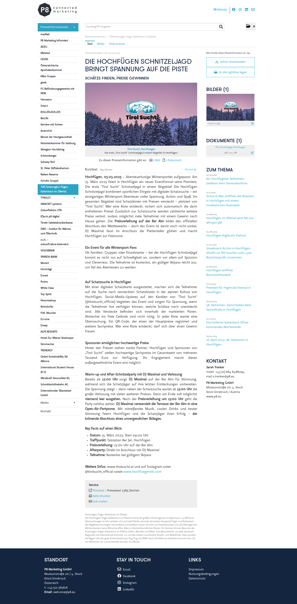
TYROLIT (58, 198)
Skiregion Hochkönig (52, 149)
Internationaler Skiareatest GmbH (56, 393)
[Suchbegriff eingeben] (154, 27)
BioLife (44, 118)
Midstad (45, 53)
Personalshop (48, 300)
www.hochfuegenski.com (142, 472)
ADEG (44, 47)
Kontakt (46, 411)
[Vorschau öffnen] (141, 114)
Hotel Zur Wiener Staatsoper (57, 338)
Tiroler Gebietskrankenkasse (57, 223)
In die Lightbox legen (230, 72)
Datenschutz (197, 578)
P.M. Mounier (48, 313)
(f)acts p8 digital (50, 216)
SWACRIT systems (51, 204)
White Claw (47, 288)
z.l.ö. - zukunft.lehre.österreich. (55, 242)
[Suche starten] (221, 27)
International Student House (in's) (57, 370)
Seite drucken (102, 496)
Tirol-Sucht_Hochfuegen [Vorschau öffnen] (141, 149)
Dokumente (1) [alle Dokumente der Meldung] (224, 141)
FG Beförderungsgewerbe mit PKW (57, 91)
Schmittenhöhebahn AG (54, 384)
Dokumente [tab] (117, 44)
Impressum (196, 569)
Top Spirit (46, 294)
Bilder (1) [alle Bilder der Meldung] (217, 89)
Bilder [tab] (101, 44)
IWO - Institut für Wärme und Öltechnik (56, 231)
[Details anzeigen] (252, 124)
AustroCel (46, 131)
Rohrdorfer (47, 307)
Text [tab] (90, 44)
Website (220, 10)
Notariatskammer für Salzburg (58, 143)
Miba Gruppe (48, 76)
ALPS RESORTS (49, 332)
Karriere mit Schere (52, 125)
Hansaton (46, 100)
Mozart (45, 263)
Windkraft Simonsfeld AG (55, 378)
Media (58, 402)
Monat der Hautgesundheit (56, 137)
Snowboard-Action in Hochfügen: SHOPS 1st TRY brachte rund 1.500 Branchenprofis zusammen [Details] (229, 253)
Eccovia (45, 319)
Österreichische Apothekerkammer (51, 68)
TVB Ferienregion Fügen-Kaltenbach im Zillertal (55, 189)
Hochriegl (46, 269)
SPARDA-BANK (49, 257)
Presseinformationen (58, 27)
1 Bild (156, 160)
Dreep (44, 325)
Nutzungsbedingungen (204, 574)
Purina (44, 282)
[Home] (57, 10)
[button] (250, 26)
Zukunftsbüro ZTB (51, 210)
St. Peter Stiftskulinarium (55, 168)
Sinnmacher (47, 344)
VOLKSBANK (48, 251)
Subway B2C (48, 162)
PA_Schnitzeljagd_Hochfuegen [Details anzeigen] (230, 147)
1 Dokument (174, 160)
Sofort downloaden (230, 62)
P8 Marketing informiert (54, 41)
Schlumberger (48, 156)
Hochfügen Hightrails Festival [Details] (226, 235)
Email (123, 569)
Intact (44, 106)
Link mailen (100, 501)
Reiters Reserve (49, 174)
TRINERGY (47, 350)
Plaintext (190, 170)
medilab (45, 34)
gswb (44, 83)
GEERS (44, 59)
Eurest (44, 275)
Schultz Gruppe (49, 181)
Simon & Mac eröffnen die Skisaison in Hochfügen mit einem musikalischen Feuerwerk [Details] (230, 201)
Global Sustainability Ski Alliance (54, 359)
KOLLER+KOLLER (50, 112)
